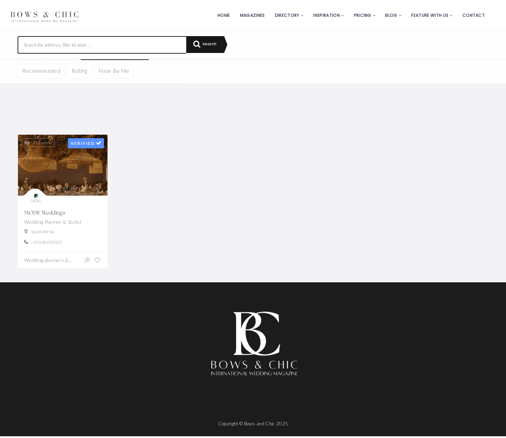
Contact (473, 15)
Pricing (362, 15)
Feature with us (429, 15)
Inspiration (326, 15)
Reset (83, 69)
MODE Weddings (45, 213)
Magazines (252, 15)
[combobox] (102, 45)
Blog (391, 15)
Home (224, 15)
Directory (287, 15)
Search (207, 45)
